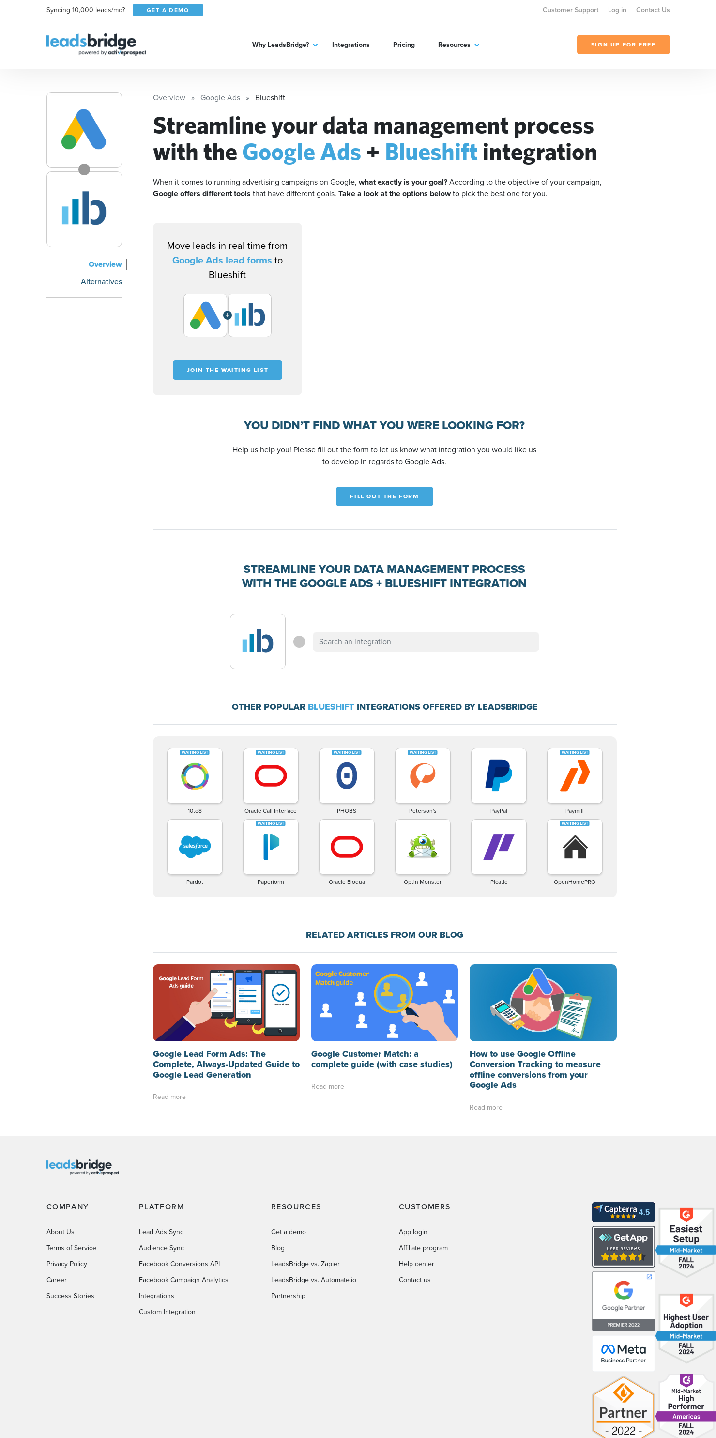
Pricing (404, 45)
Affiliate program (423, 1238)
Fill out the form (384, 496)
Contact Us (653, 10)
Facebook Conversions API (179, 1254)
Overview (105, 264)
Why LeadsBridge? (280, 45)
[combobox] (426, 642)
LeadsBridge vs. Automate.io (313, 1270)
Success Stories (70, 1286)
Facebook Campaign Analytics (184, 1270)
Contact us (415, 1270)
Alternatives (101, 281)
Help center (416, 1254)
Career (56, 1270)
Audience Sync (161, 1238)
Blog (278, 1238)
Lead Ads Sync (161, 1222)
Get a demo (288, 1222)
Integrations (351, 45)
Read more (169, 1097)
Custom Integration (167, 1302)
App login (413, 1222)
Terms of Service (71, 1238)
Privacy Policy (66, 1254)
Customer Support (570, 10)
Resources (454, 45)
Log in (617, 10)
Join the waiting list (228, 370)
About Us (60, 1222)
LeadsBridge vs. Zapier (305, 1254)
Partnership (288, 1286)
